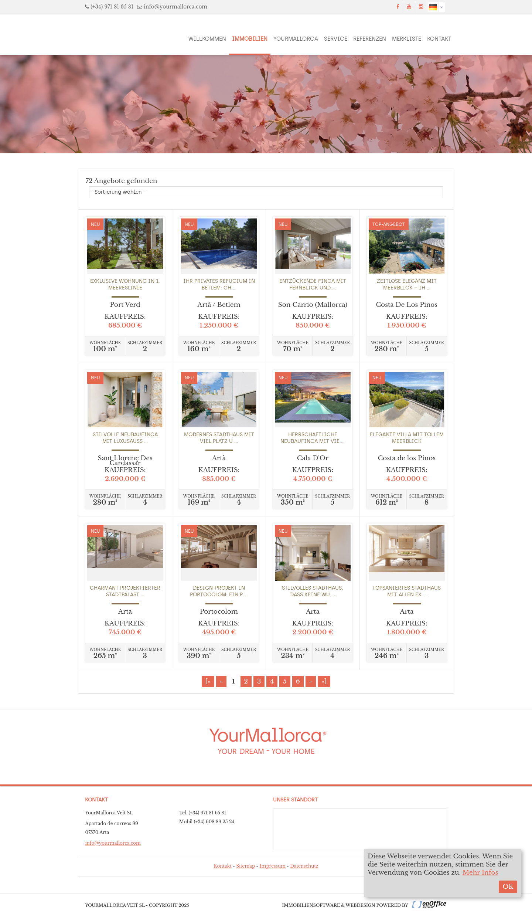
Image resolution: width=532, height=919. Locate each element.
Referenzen (369, 38)
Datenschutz (304, 866)
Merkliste (406, 38)
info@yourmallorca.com (175, 7)
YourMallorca (295, 38)
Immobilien (249, 38)
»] (324, 681)
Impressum (273, 866)
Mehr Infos (480, 872)
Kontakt (439, 38)
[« (208, 681)
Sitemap (245, 866)
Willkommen (207, 38)
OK (507, 887)
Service (335, 38)
